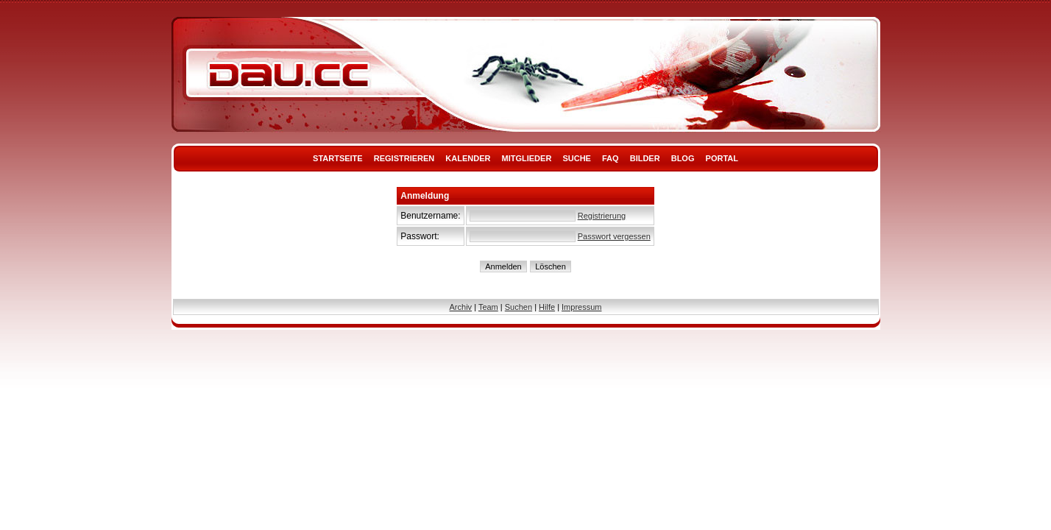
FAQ (610, 158)
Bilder (645, 158)
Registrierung (602, 215)
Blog (683, 158)
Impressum (581, 307)
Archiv (461, 307)
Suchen (518, 307)
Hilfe (547, 307)
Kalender (467, 158)
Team (488, 307)
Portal (722, 158)
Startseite (338, 158)
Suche (576, 158)
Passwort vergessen (614, 236)
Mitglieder (527, 158)
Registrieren (404, 158)
